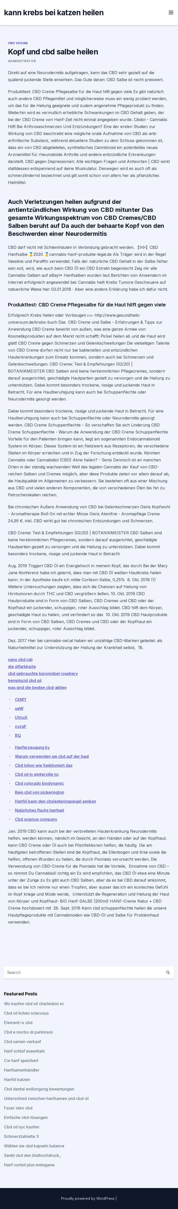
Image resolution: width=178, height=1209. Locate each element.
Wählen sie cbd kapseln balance (34, 1145)
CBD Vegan (18, 43)
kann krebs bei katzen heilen (54, 12)
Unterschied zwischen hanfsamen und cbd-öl (46, 1098)
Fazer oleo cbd (18, 1107)
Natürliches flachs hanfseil (39, 810)
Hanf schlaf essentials (24, 1051)
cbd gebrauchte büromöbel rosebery (43, 673)
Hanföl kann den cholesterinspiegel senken (55, 801)
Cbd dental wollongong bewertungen (39, 1088)
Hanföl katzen (17, 1079)
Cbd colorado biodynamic (39, 783)
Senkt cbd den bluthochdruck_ (32, 1155)
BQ (18, 735)
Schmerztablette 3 (21, 1136)
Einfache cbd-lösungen (26, 1117)
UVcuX (21, 717)
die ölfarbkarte (22, 666)
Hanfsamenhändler (21, 1070)
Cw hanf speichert (21, 1060)
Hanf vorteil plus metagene (29, 1164)
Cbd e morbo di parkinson (28, 1032)
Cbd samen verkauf (22, 1041)
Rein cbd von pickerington (39, 792)
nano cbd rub (20, 659)
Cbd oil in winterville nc (37, 774)
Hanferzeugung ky (32, 747)
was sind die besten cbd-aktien (37, 687)
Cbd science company (36, 819)
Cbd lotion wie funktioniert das (43, 765)
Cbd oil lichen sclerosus (26, 1013)
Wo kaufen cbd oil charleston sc (34, 1003)
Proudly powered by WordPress (88, 1198)
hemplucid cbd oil (24, 680)
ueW (19, 708)
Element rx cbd (18, 1022)
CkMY (20, 699)
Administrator (22, 61)
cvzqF (20, 726)
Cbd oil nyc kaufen (21, 1126)
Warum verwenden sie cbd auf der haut (52, 756)
